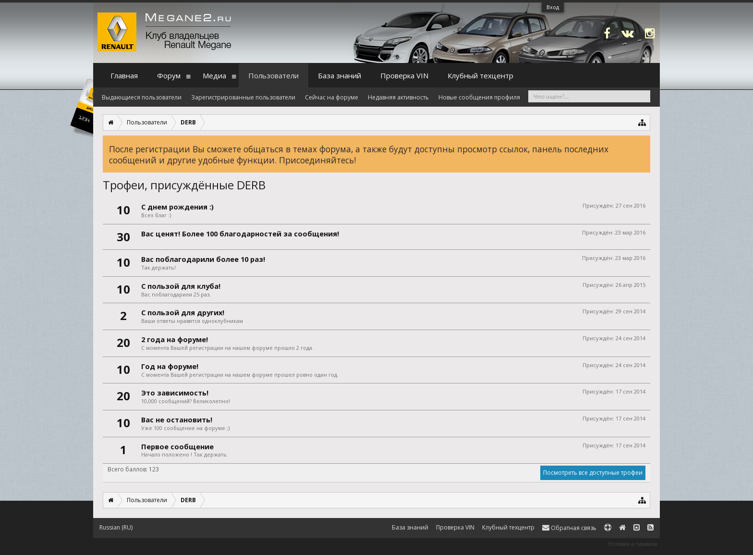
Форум (169, 75)
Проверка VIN (404, 75)
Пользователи (273, 75)
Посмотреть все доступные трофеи (593, 473)
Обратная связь (569, 528)
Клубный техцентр (480, 75)
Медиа (214, 75)
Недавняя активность (398, 97)
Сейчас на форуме (331, 97)
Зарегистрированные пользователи (243, 97)
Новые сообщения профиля (479, 97)
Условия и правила (632, 543)
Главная (124, 75)
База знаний (339, 75)
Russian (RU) (116, 527)
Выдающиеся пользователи (142, 97)
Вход (553, 7)
